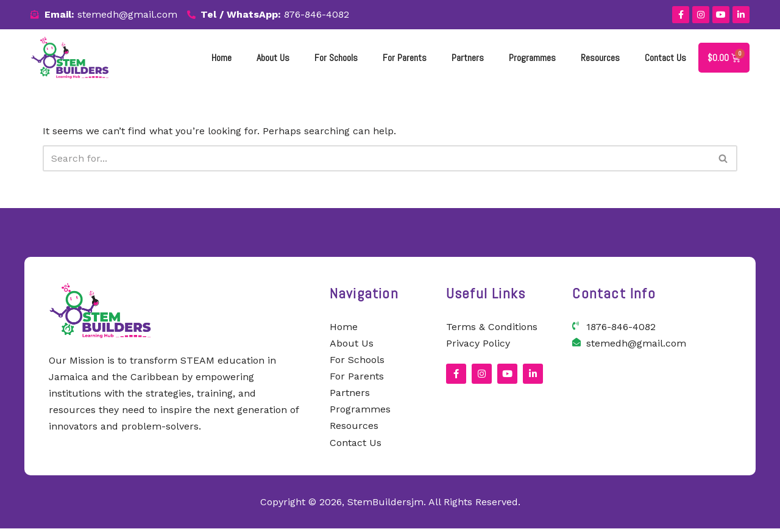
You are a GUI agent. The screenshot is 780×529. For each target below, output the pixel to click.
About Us (273, 57)
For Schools (336, 57)
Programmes (532, 57)
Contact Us (665, 57)
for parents (405, 57)
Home (221, 57)
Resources (600, 57)
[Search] (376, 158)
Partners (468, 57)
